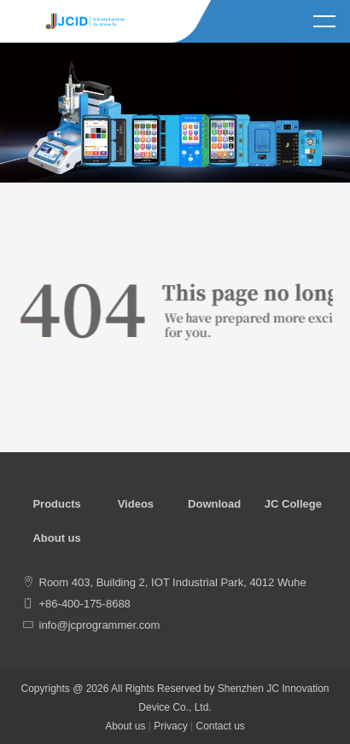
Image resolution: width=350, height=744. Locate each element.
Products (56, 503)
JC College (293, 503)
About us (56, 538)
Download (214, 503)
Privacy (170, 726)
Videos (136, 503)
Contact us (219, 726)
